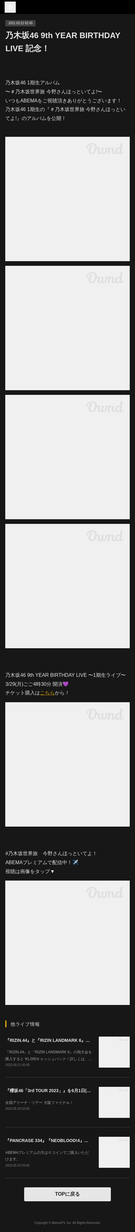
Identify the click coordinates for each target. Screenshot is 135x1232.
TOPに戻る (67, 1194)
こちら (47, 692)
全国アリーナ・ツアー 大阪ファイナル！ (39, 1102)
